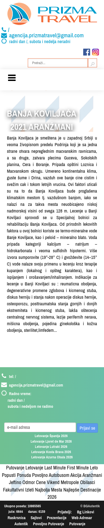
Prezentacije (57, 517)
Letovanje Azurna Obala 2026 (52, 457)
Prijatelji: (65, 511)
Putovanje (77, 523)
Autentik (21, 523)
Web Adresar (82, 517)
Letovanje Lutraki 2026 (51, 446)
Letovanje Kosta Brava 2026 (51, 452)
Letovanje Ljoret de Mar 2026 (51, 441)
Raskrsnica (17, 517)
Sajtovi (36, 517)
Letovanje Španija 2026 (51, 436)
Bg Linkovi (85, 511)
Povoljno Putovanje (48, 523)
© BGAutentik (90, 506)
